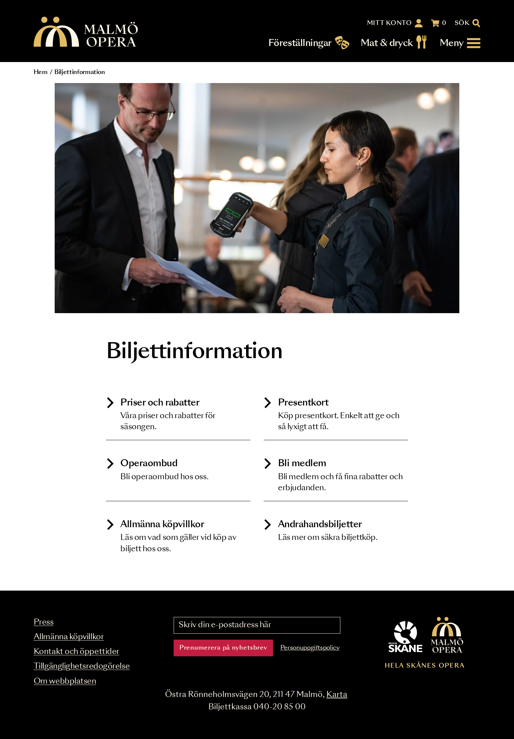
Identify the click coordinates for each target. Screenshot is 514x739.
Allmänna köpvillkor (69, 637)
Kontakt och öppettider (76, 652)
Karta (336, 695)
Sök (462, 23)
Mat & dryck (387, 43)
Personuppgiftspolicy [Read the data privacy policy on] (310, 648)
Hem (41, 72)
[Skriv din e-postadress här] (257, 625)
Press (44, 622)
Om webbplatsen (65, 681)
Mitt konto (389, 23)
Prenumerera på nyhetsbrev (223, 648)
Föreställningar (300, 43)
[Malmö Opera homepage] (86, 32)
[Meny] (460, 43)
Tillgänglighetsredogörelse (82, 666)
